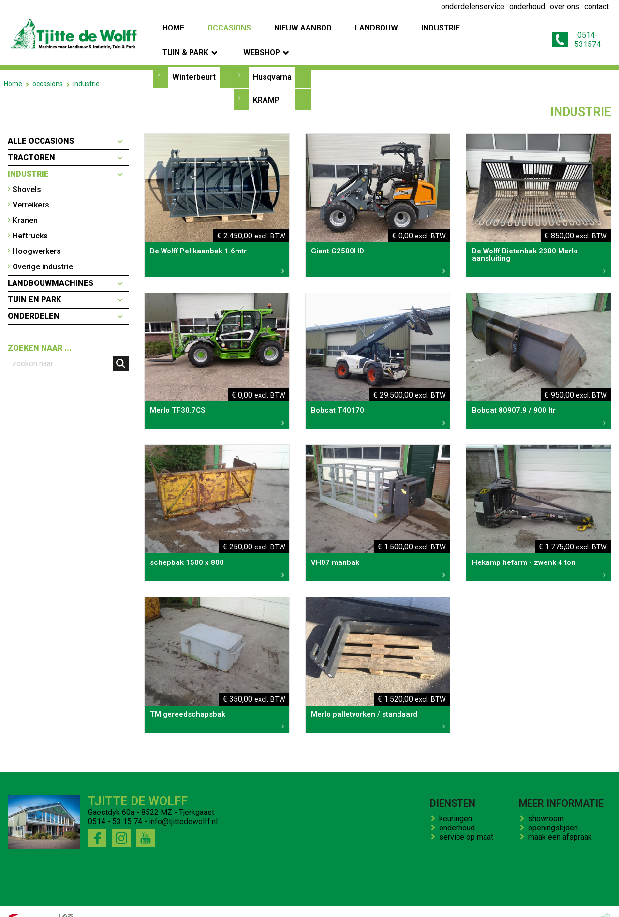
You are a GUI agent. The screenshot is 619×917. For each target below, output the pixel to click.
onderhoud (459, 808)
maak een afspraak (562, 818)
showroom (548, 799)
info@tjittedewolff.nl (183, 802)
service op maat (468, 818)
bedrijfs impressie (194, 902)
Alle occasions (41, 122)
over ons (140, 902)
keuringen (457, 799)
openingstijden (555, 808)
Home (13, 65)
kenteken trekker (293, 902)
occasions (47, 65)
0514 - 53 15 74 (115, 802)
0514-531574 (570, 30)
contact (245, 902)
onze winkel (350, 902)
